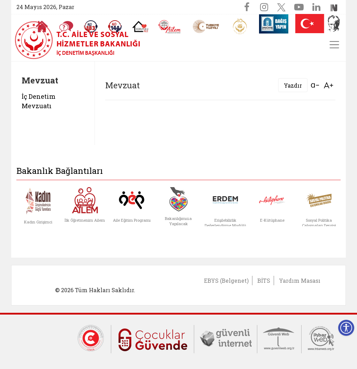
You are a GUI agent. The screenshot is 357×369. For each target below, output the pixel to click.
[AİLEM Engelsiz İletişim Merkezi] (170, 26)
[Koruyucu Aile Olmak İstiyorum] (140, 26)
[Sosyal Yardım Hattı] (115, 26)
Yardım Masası (299, 280)
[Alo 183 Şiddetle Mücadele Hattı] (91, 26)
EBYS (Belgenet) (226, 280)
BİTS (263, 280)
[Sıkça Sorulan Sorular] (66, 27)
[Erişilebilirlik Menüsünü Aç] (346, 328)
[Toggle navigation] (334, 44)
